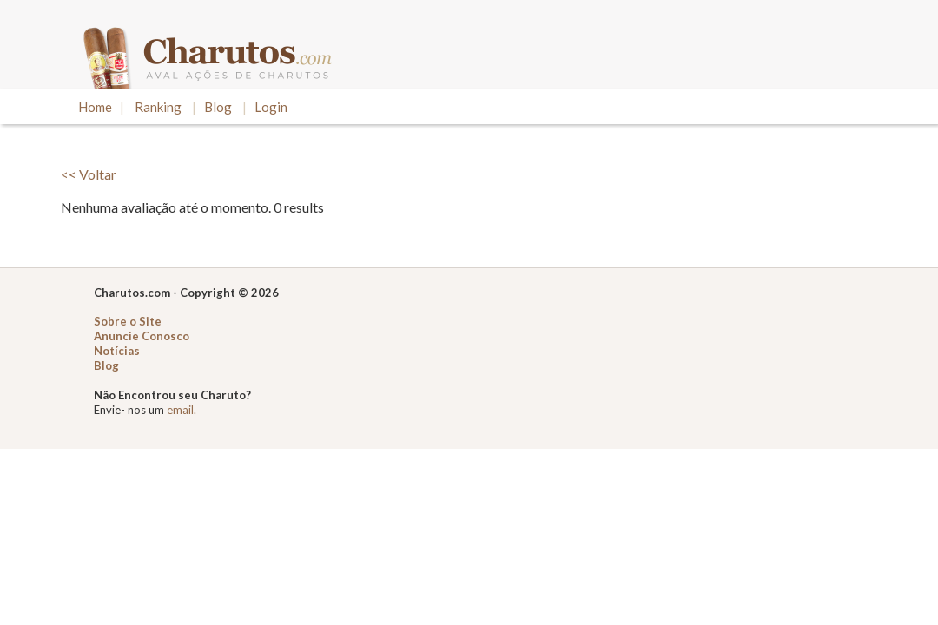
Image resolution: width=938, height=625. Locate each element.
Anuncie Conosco (141, 336)
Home (95, 107)
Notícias (117, 351)
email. (181, 410)
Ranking (158, 107)
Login (270, 107)
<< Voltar (88, 174)
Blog (218, 107)
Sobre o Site (128, 321)
